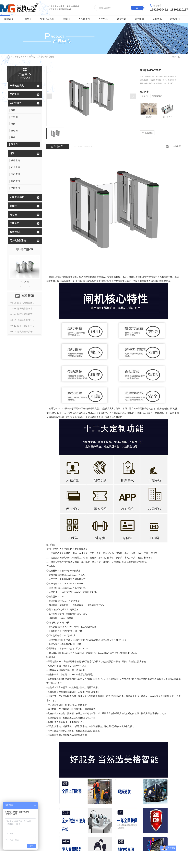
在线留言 (147, 133)
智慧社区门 (15, 232)
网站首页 (9, 19)
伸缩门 (66, 19)
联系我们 (175, 19)
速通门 (52, 57)
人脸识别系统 (17, 197)
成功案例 (139, 19)
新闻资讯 (157, 19)
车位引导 (14, 94)
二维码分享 (176, 146)
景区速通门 (157, 96)
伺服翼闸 (25, 282)
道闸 (12, 153)
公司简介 (27, 19)
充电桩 (13, 214)
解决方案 (121, 19)
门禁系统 (14, 223)
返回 (176, 57)
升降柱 (13, 206)
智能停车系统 (47, 19)
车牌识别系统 (17, 85)
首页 (23, 57)
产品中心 (103, 19)
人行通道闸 (84, 19)
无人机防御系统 (18, 240)
